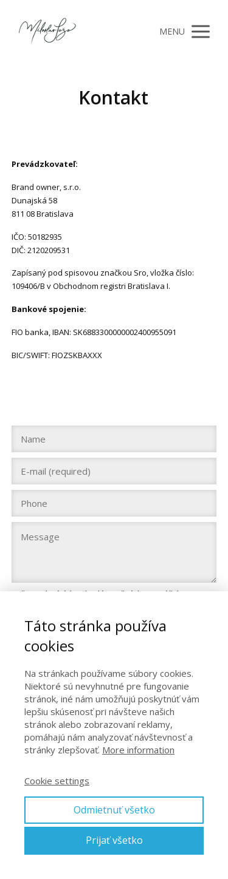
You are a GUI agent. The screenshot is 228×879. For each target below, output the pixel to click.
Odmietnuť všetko (114, 809)
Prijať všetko (114, 840)
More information (138, 750)
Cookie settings (56, 781)
